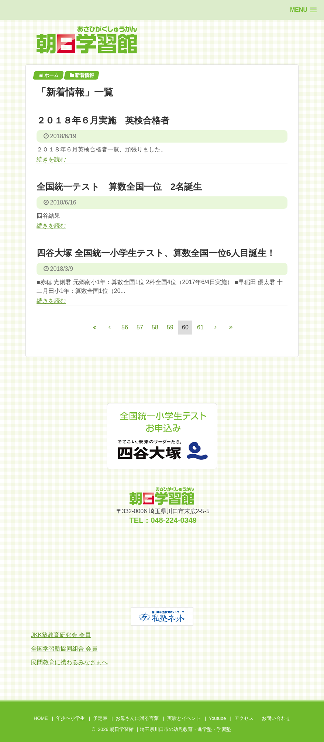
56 (124, 327)
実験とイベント (184, 718)
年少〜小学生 (70, 718)
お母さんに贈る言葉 (137, 718)
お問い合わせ (276, 718)
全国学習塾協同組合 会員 (64, 648)
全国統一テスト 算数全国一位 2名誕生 (119, 187)
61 (200, 327)
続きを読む (51, 159)
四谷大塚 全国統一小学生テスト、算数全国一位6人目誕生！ (156, 253)
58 (155, 327)
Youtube (217, 718)
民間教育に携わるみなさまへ (69, 662)
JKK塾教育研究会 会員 (61, 635)
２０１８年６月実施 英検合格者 (103, 120)
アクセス (244, 718)
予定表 (100, 718)
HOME (41, 718)
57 (140, 327)
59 (170, 327)
